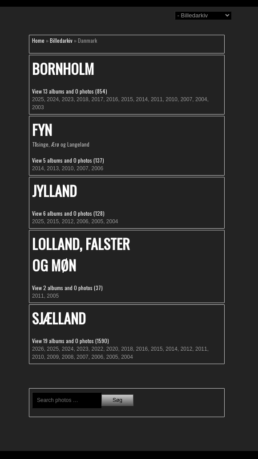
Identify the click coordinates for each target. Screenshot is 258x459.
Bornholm (63, 68)
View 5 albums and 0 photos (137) (68, 160)
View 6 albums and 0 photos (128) (68, 213)
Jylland (54, 190)
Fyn (42, 129)
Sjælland (59, 317)
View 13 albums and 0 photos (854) (69, 91)
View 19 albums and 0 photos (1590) (70, 340)
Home (38, 40)
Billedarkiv (61, 40)
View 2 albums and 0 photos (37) (67, 287)
